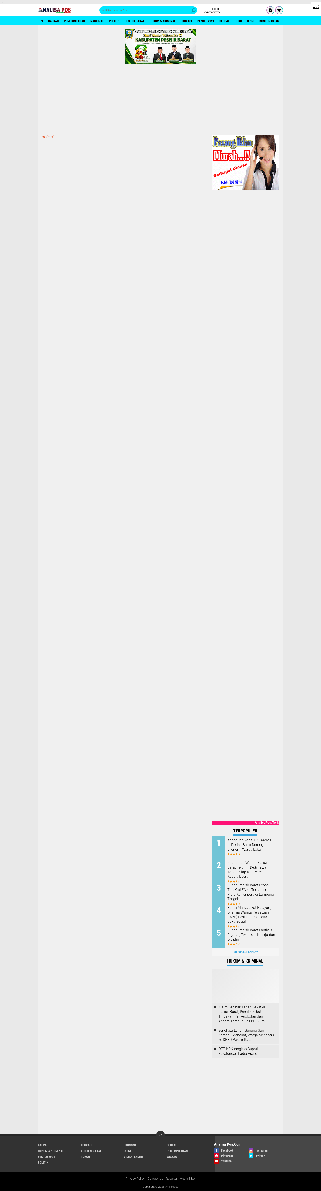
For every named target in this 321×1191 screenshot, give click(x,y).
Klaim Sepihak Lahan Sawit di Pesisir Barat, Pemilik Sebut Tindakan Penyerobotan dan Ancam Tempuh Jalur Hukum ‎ (241, 1014)
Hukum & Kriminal (163, 21)
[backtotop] (160, 1135)
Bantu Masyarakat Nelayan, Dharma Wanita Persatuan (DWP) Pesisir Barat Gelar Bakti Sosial (249, 915)
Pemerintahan (74, 21)
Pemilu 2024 (205, 21)
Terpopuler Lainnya (245, 952)
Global (224, 21)
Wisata (172, 1156)
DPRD (238, 21)
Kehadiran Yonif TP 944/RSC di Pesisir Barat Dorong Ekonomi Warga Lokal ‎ (249, 845)
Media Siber (188, 1178)
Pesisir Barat (134, 21)
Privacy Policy (135, 1178)
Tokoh (85, 1156)
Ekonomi (130, 1145)
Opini (250, 21)
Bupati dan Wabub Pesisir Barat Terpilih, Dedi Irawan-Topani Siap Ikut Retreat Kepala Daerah (248, 869)
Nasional (97, 21)
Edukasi (186, 21)
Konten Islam (269, 21)
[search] (148, 10)
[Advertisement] (160, 98)
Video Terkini (133, 1156)
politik (114, 21)
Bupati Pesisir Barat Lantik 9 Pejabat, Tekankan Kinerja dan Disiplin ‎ (251, 935)
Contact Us (155, 1178)
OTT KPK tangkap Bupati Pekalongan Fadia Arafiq (238, 1051)
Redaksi (171, 1178)
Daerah (53, 21)
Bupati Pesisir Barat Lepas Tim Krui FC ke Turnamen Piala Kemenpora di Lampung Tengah (250, 892)
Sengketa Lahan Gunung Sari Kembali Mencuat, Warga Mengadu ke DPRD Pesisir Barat (246, 1035)
